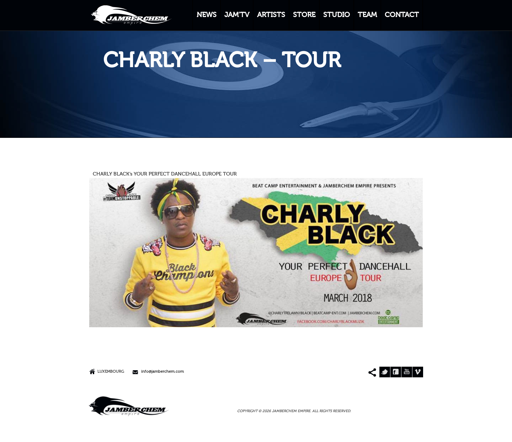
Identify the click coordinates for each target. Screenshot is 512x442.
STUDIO (336, 15)
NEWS (207, 15)
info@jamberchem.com (162, 372)
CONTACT (402, 15)
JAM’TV (236, 15)
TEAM (367, 15)
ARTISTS (271, 15)
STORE (304, 15)
